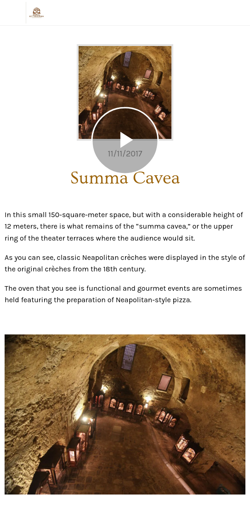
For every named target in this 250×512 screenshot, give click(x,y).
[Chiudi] (12, 12)
